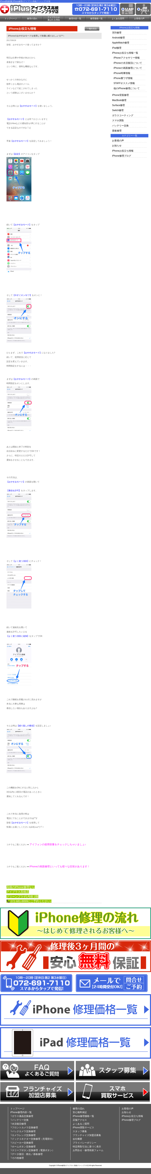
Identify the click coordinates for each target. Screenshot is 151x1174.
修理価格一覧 (96, 18)
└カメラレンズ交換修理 (23, 1135)
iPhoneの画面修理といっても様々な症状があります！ (59, 866)
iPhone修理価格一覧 (83, 1116)
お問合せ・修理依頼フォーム (88, 1150)
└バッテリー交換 (19, 1120)
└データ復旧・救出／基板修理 (26, 1154)
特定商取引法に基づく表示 (87, 1146)
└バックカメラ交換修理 (23, 1131)
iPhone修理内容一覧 (21, 1112)
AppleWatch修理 (120, 42)
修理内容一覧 (75, 18)
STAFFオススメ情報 (124, 83)
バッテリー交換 (120, 125)
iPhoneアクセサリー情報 (127, 57)
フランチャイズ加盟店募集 (87, 1135)
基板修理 (117, 130)
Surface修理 (118, 105)
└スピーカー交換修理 (21, 1142)
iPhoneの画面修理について (128, 68)
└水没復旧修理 (18, 1124)
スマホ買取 (118, 120)
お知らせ (117, 145)
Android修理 (118, 37)
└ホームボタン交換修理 (23, 1146)
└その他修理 (17, 1158)
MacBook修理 (119, 100)
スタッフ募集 (80, 1131)
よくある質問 (118, 18)
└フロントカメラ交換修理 (24, 1127)
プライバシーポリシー (84, 1142)
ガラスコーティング (122, 115)
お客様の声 (139, 18)
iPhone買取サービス (83, 1127)
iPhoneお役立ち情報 (122, 151)
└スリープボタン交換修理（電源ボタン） (32, 1150)
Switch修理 (118, 110)
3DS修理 (116, 32)
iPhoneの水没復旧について (128, 63)
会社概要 (77, 1139)
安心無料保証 (80, 1112)
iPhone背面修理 (120, 95)
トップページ (11, 18)
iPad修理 (116, 48)
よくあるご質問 (81, 1124)
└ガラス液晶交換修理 (21, 1116)
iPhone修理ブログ (121, 156)
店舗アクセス (80, 1120)
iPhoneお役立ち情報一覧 (125, 53)
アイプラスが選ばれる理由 (53, 18)
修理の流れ (32, 18)
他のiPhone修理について (127, 88)
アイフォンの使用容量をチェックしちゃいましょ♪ (57, 844)
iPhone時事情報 (122, 73)
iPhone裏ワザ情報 (123, 78)
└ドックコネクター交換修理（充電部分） (32, 1139)
